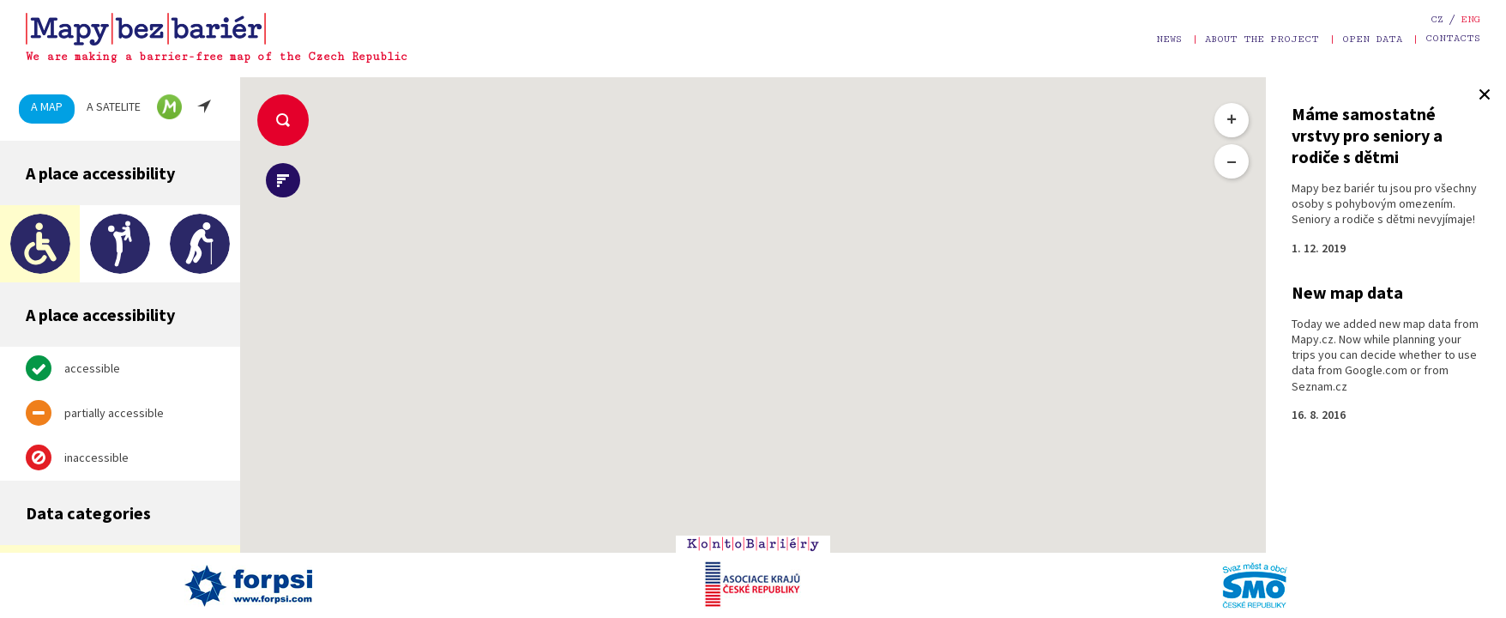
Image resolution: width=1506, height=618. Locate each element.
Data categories (88, 513)
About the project (1262, 39)
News (1169, 39)
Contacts (1452, 38)
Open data (1372, 39)
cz (1437, 19)
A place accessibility (100, 173)
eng (1470, 19)
